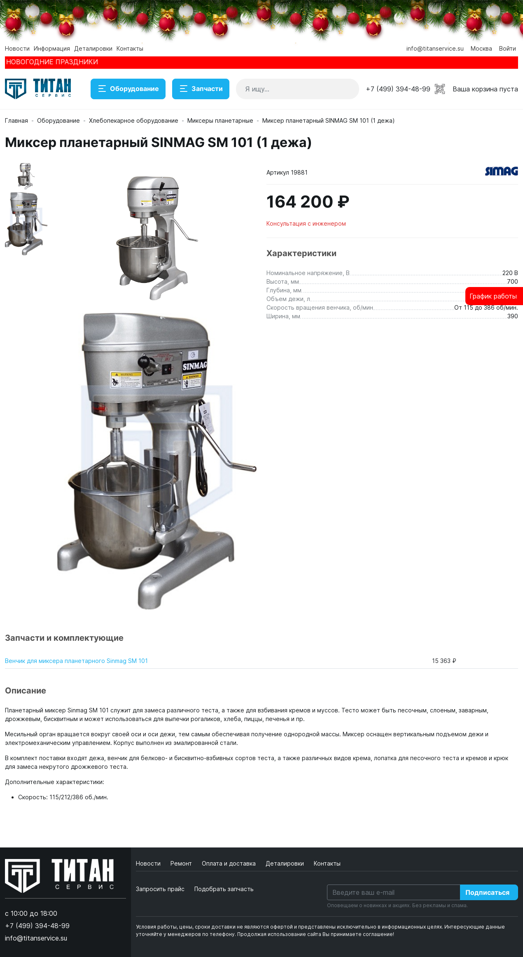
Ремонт (182, 863)
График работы (493, 296)
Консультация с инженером (306, 223)
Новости (17, 48)
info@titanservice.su (435, 48)
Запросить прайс (160, 888)
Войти (507, 48)
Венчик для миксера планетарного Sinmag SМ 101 (76, 660)
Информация (52, 48)
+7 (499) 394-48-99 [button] (398, 89)
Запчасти (201, 89)
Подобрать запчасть (224, 888)
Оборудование (128, 89)
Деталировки (93, 48)
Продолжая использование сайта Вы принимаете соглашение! (315, 934)
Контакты (130, 48)
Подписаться (487, 892)
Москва (481, 48)
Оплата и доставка (229, 863)
